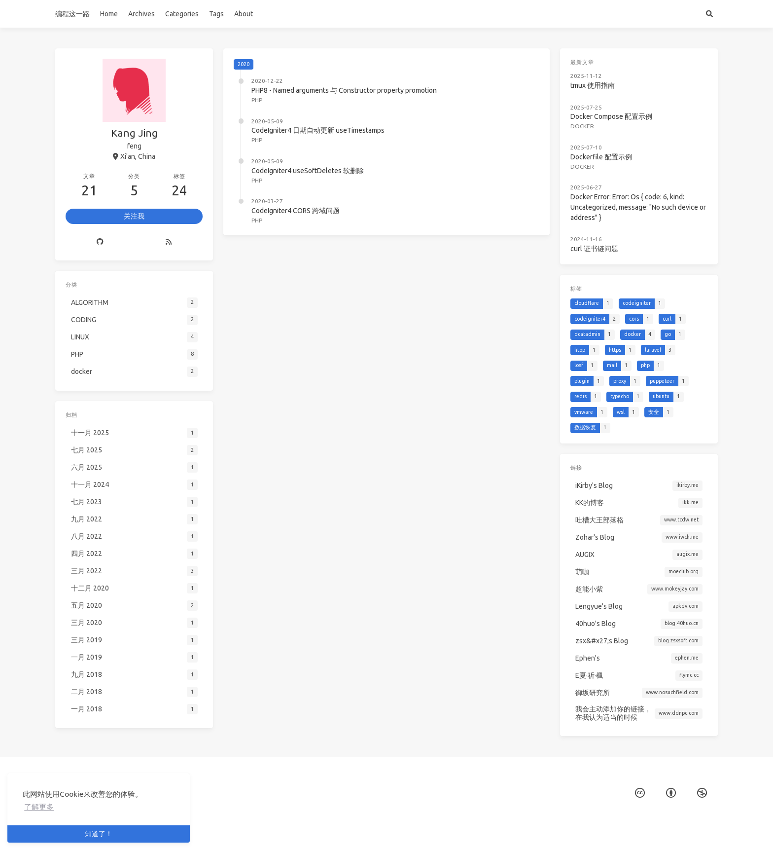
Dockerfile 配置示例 (604, 147)
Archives (141, 14)
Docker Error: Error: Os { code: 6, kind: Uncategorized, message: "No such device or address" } (638, 193)
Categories (182, 14)
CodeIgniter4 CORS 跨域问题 (295, 211)
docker (587, 119)
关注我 (134, 216)
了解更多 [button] (39, 807)
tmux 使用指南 (596, 82)
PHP (256, 100)
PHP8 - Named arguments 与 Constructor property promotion (344, 90)
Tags (216, 14)
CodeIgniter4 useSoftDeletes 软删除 (307, 171)
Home (109, 14)
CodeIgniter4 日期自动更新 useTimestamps (318, 130)
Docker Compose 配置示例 (613, 110)
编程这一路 (72, 14)
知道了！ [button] (98, 834)
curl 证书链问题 (598, 231)
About (243, 14)
